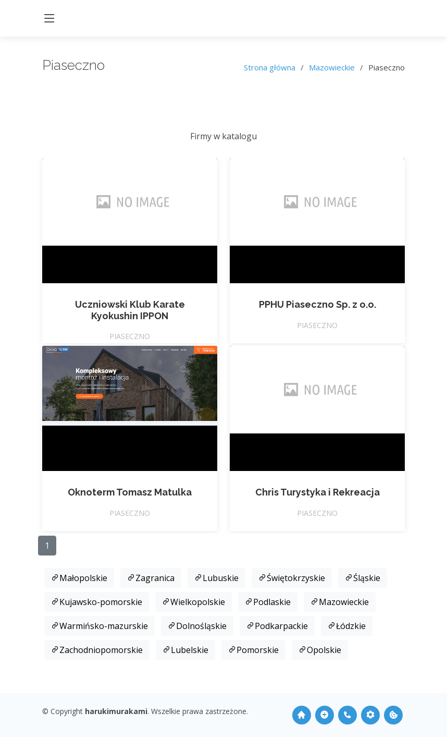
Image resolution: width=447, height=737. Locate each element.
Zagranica (151, 578)
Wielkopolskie (193, 602)
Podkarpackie (277, 626)
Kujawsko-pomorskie (96, 602)
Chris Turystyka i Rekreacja (317, 492)
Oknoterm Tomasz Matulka (130, 492)
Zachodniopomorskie (97, 650)
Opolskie (320, 650)
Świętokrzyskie (291, 578)
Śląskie (362, 578)
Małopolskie (79, 578)
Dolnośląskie (197, 626)
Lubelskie (185, 650)
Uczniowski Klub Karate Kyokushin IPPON (130, 310)
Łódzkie (347, 626)
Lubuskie (216, 578)
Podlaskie (268, 602)
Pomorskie (253, 650)
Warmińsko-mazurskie (99, 626)
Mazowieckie (332, 67)
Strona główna (269, 67)
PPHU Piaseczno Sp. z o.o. (317, 304)
